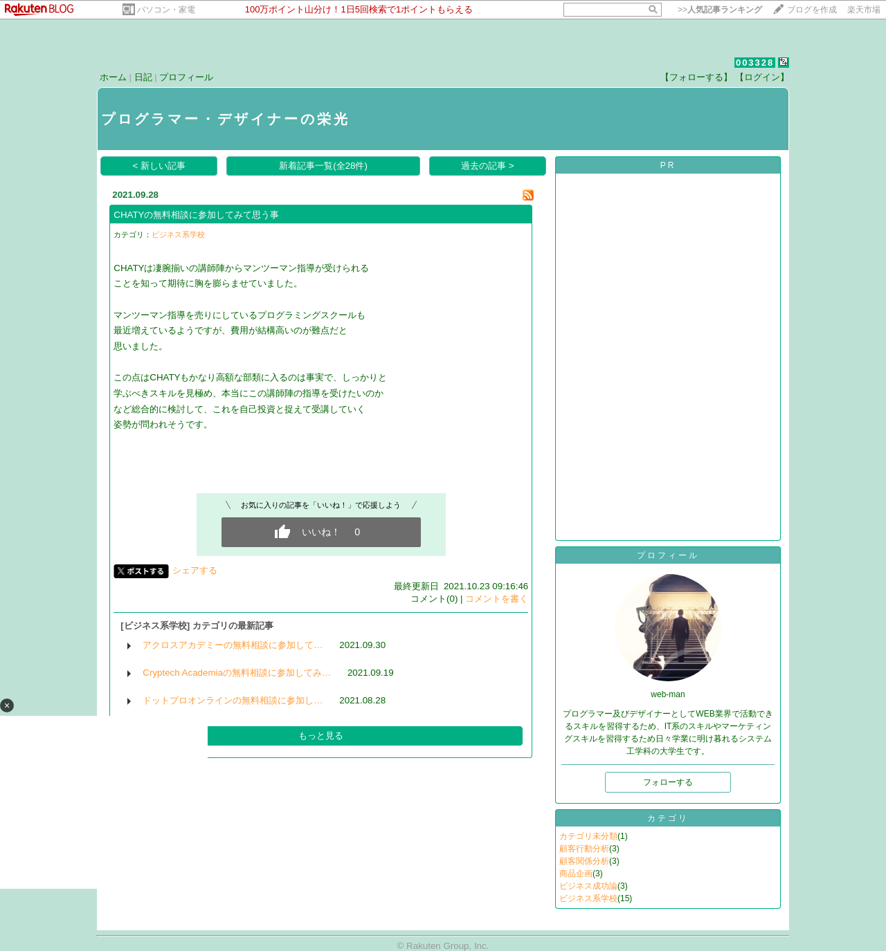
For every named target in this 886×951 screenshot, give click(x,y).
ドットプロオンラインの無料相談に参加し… (233, 700)
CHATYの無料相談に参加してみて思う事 (196, 215)
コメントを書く (496, 598)
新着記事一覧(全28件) (323, 165)
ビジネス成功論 (588, 886)
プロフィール (186, 77)
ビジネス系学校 (178, 234)
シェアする (194, 570)
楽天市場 (863, 10)
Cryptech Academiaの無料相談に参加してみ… (237, 672)
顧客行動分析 (584, 848)
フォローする (668, 782)
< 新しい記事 (159, 165)
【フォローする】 (696, 77)
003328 (755, 62)
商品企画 (576, 873)
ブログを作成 (812, 10)
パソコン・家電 (166, 10)
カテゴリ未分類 (588, 836)
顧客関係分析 (584, 861)
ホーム (113, 77)
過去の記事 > (487, 165)
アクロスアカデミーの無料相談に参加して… (233, 645)
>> (720, 10)
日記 (143, 77)
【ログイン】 (762, 77)
